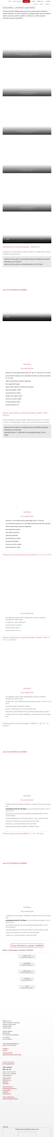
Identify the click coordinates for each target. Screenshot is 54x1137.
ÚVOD (9, 1)
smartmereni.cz (7, 1093)
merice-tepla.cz (7, 1090)
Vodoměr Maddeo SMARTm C (27, 208)
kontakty (5, 1050)
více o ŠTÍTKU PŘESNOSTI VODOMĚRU (15, 290)
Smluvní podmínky (7, 1053)
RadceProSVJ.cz (7, 1080)
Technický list (27, 364)
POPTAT (35, 4)
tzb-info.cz (5, 1081)
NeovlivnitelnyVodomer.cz (10, 1088)
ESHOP (41, 4)
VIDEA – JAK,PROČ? (17, 1)
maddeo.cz (47, 4)
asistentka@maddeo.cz (12, 1043)
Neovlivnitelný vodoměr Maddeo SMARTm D (27, 54)
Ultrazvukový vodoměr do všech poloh (27, 131)
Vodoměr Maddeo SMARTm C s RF (27, 169)
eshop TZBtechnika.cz (9, 1097)
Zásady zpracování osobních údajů (12, 1054)
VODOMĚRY (26, 1)
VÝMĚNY (33, 1)
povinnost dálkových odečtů (10, 1098)
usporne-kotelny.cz (8, 1086)
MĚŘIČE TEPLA (40, 1)
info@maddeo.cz (7, 1075)
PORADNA (48, 1)
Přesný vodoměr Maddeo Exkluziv (27, 92)
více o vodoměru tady (27, 368)
